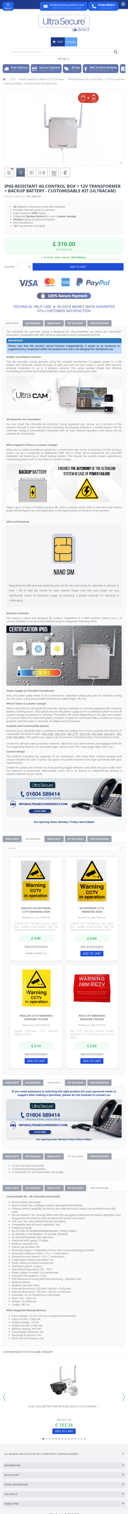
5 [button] (56, 1439)
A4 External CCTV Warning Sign (91, 909)
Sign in (64, 58)
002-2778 (72, 734)
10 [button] (72, 1439)
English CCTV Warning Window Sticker (36, 1017)
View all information (36, 946)
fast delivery (79, 257)
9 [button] (69, 1439)
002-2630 (18, 737)
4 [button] (53, 1439)
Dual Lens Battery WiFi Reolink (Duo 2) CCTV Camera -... (64, 1406)
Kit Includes (75, 323)
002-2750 (85, 734)
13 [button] (81, 1439)
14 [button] (85, 1439)
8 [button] (65, 1439)
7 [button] (62, 1439)
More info (12, 323)
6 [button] (59, 1439)
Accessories (33, 323)
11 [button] (75, 1439)
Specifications (99, 323)
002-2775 (60, 734)
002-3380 (48, 734)
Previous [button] (4, 1397)
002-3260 (97, 734)
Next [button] (123, 1397)
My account (11, 1474)
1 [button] (43, 1439)
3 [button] (49, 1439)
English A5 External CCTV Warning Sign (36, 909)
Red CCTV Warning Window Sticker (92, 1017)
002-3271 (109, 734)
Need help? (54, 323)
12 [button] (78, 1439)
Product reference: (15, 196)
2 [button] (46, 1439)
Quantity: (9, 266)
